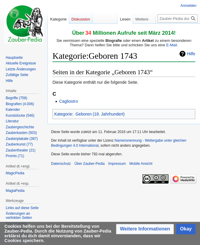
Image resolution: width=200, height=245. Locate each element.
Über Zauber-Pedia (89, 164)
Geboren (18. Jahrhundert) (100, 114)
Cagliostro (68, 101)
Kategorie (63, 114)
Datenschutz (61, 164)
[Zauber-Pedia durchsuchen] (178, 18)
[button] (145, 229)
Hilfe (191, 53)
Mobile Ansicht (140, 164)
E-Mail (171, 45)
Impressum (117, 164)
